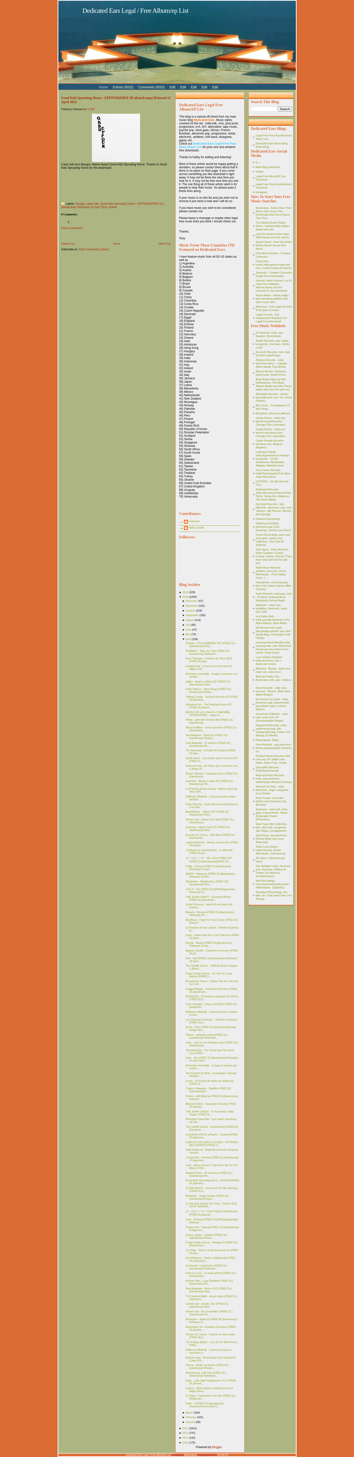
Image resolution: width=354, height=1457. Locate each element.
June (188, 629)
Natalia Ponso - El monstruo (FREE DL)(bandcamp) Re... (209, 1174)
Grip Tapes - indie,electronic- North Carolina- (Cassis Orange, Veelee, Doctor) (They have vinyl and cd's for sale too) (274, 556)
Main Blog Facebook (268, 167)
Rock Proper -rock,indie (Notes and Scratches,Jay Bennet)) (271, 801)
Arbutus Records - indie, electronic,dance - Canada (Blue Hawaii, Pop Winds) (271, 363)
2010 (185, 1442)
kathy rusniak (196, 527)
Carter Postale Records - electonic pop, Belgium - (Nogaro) (270, 444)
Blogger (217, 1447)
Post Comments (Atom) (94, 249)
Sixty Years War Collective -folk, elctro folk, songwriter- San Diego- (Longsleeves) (272, 827)
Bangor (80, 203)
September (192, 615)
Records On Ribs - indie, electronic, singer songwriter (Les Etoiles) (272, 790)
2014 (185, 596)
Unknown (194, 521)
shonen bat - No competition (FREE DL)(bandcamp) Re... (209, 1313)
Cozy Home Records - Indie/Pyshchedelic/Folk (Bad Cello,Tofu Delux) (273, 473)
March (189, 1412)
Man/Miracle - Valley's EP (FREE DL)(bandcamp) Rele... (207, 813)
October (190, 610)
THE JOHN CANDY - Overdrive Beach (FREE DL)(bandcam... (208, 898)
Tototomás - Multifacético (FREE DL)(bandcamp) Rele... (207, 883)
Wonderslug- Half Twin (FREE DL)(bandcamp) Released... (206, 1374)
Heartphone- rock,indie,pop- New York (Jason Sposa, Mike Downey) (273, 586)
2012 (185, 1432)
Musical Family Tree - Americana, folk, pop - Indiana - (273, 680)
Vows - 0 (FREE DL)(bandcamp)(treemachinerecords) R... (205, 1405)
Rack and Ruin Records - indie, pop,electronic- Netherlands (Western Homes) (274, 778)
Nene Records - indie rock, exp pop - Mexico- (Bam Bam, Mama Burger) (273, 691)
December (192, 600)
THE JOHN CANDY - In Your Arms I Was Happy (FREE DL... (210, 1113)
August (190, 620)
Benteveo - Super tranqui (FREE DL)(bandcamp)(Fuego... (207, 1197)
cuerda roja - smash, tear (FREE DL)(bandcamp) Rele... (207, 1305)
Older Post (164, 243)
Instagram (262, 192)
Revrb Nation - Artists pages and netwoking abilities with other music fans (272, 298)
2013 (185, 1428)
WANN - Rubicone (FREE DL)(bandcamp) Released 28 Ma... (210, 875)
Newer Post (68, 243)
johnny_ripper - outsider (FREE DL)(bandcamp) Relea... (206, 1236)
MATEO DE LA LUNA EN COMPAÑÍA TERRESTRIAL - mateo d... (208, 714)
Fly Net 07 (223, 1455)
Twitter (260, 171)
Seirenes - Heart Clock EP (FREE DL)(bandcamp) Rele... (208, 828)
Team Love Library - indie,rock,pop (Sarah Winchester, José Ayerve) (271, 850)
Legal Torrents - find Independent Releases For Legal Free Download (271, 318)
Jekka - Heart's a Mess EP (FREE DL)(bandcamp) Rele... (208, 683)
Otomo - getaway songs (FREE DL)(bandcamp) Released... (206, 1036)
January (190, 1422)
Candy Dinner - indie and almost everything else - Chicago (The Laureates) (270, 421)
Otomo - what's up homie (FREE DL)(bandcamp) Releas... (207, 1366)
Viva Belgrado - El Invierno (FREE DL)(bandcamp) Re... (208, 744)
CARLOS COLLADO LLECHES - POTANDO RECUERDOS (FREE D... (212, 1144)
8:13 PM (90, 109)
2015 (185, 592)
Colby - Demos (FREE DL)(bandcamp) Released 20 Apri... (208, 868)
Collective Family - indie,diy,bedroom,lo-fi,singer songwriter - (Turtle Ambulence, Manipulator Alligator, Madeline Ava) (273, 458)
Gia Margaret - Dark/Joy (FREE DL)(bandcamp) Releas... (207, 736)
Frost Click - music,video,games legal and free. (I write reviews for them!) (274, 264)
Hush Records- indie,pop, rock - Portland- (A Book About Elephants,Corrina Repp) (274, 597)
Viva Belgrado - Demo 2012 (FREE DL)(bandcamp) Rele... (209, 1290)
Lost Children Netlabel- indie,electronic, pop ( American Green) (269, 660)
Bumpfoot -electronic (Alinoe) (273, 413)
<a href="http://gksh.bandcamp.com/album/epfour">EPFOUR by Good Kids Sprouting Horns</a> (116, 183)
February (191, 1417)
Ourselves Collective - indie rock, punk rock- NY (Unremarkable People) (272, 717)
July (188, 624)
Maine (113, 207)
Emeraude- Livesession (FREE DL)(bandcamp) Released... (206, 1267)
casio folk (92, 203)
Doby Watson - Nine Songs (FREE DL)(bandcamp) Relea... (208, 690)
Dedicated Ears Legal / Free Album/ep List (135, 10)
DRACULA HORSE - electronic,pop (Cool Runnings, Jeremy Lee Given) (273, 527)
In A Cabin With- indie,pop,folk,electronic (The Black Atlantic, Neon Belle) (273, 620)
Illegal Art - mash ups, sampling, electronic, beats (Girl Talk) (271, 608)
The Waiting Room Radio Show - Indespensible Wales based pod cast (272, 226)
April (188, 639)
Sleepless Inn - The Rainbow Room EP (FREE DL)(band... (208, 706)
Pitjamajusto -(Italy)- (267, 740)
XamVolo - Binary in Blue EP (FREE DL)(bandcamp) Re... (209, 782)
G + (258, 162)
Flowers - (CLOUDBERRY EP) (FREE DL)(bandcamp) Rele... (210, 645)
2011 (185, 1437)
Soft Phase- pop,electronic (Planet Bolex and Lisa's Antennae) (271, 839)
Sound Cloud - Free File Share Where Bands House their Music (274, 245)
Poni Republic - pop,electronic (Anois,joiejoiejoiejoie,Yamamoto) (274, 748)
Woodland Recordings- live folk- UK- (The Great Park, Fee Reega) (274, 895)
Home (116, 243)
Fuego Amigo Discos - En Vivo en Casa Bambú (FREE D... (209, 975)
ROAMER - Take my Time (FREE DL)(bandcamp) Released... (208, 652)
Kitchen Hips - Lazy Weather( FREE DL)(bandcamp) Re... (209, 1282)
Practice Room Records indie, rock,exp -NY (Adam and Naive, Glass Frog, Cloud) (273, 759)
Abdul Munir (190, 1455)
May (188, 634)
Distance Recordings (268, 518)
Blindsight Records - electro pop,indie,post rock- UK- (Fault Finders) (274, 397)
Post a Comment (72, 228)
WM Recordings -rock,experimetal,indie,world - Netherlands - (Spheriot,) (273, 884)
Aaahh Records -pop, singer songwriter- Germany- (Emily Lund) (273, 344)
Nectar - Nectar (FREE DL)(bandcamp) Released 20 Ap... (208, 944)
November (192, 605)
